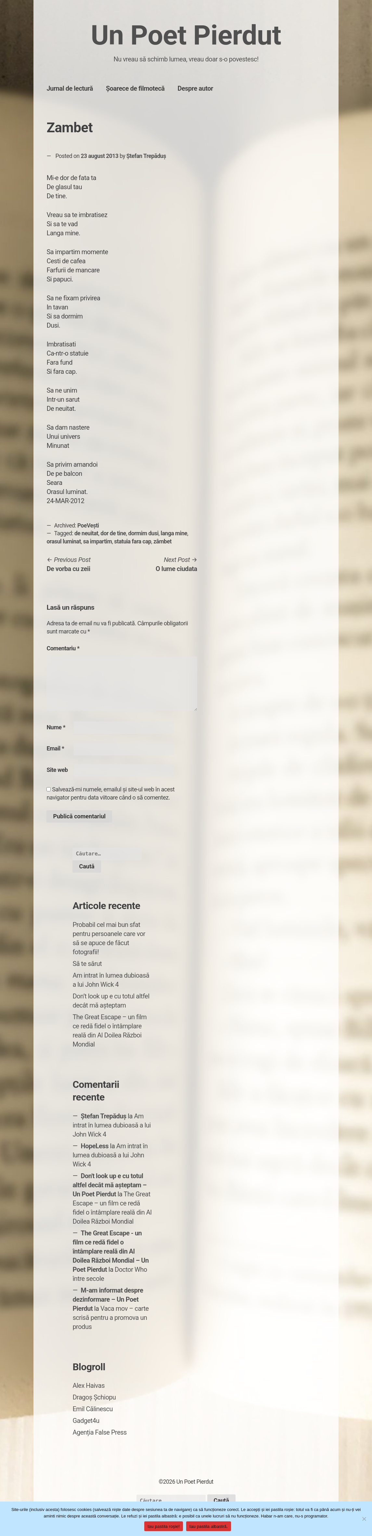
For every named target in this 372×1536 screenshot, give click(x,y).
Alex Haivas (88, 1385)
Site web (57, 769)
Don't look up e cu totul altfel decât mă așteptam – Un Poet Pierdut (109, 1185)
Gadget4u (85, 1421)
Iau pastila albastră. (208, 1526)
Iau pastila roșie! (164, 1526)
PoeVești (88, 525)
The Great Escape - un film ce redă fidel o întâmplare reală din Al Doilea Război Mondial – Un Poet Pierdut (110, 1251)
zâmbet (162, 541)
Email (55, 748)
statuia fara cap (132, 541)
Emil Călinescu (92, 1409)
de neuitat (86, 533)
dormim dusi (143, 533)
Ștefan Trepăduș (146, 156)
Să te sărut (87, 964)
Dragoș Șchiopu (94, 1397)
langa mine (174, 533)
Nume (55, 727)
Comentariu (62, 648)
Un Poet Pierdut (186, 35)
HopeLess (95, 1146)
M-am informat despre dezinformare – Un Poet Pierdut (107, 1299)
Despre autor (195, 88)
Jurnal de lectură (69, 88)
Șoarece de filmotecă (135, 88)
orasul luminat (63, 541)
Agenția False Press (99, 1432)
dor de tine (113, 533)
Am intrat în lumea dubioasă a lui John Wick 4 (111, 1125)
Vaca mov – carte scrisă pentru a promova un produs (110, 1318)
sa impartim (97, 541)
